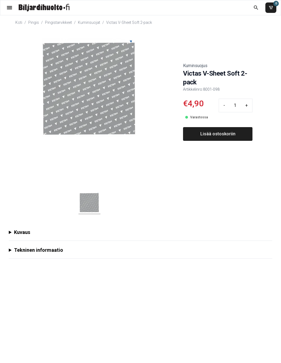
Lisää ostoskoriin (217, 133)
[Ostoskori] (270, 7)
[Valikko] (9, 7)
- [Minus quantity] (224, 105)
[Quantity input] (235, 105)
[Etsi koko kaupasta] (256, 7)
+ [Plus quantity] (246, 105)
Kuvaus (22, 232)
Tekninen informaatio (38, 250)
